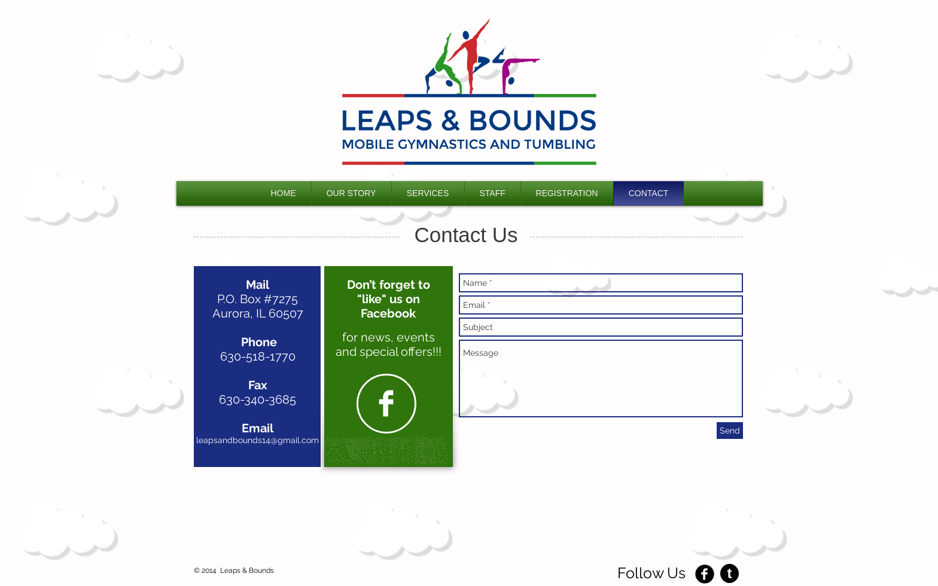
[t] (729, 573)
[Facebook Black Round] (704, 574)
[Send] (730, 430)
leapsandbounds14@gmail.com (257, 440)
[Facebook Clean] (386, 403)
